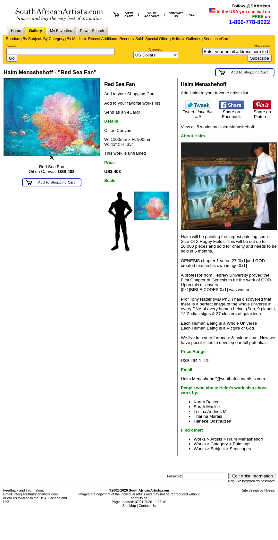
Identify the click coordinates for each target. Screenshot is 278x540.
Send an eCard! (217, 39)
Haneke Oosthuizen (212, 421)
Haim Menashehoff (245, 439)
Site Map (129, 506)
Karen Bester (206, 401)
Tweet (198, 112)
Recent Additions (102, 39)
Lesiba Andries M (210, 411)
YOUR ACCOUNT (151, 15)
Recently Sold (131, 39)
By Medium (76, 39)
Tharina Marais (208, 416)
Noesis (269, 490)
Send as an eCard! (122, 112)
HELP (193, 14)
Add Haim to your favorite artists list (214, 92)
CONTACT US (176, 15)
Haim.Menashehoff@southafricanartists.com (223, 378)
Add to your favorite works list (132, 103)
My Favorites (61, 31)
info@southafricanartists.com (36, 494)
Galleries (193, 39)
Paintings (241, 443)
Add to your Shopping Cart (129, 93)
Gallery (35, 31)
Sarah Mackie (207, 406)
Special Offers (157, 39)
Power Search (92, 31)
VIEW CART (128, 15)
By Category (53, 39)
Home (16, 31)
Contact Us (147, 506)
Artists (178, 39)
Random (13, 39)
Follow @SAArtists (251, 6)
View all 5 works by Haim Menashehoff (217, 126)
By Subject (31, 39)
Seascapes (240, 448)
